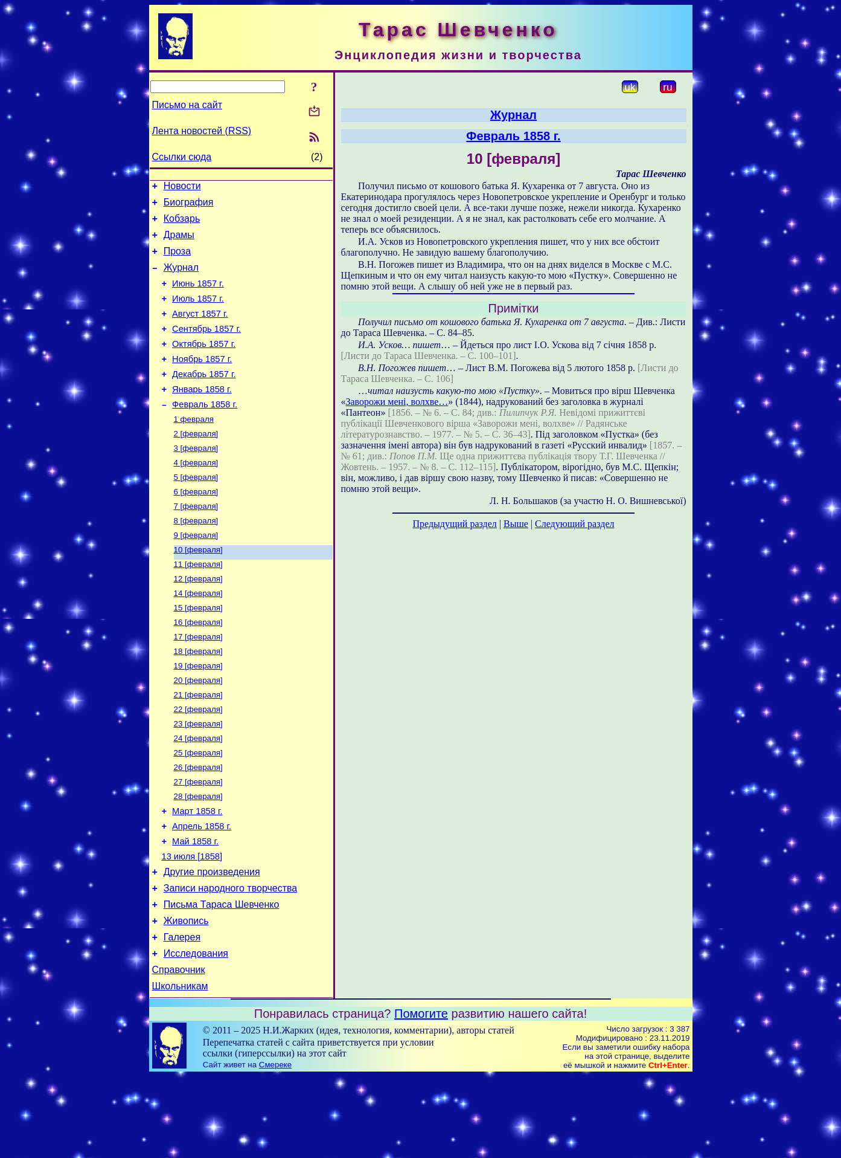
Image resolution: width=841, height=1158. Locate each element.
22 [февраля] (198, 761)
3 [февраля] (196, 479)
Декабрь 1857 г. (204, 398)
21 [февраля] (198, 746)
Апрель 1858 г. (201, 889)
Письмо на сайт (187, 105)
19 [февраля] (198, 714)
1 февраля (194, 447)
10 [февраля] (198, 589)
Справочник (178, 1049)
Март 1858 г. (197, 873)
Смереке (275, 1146)
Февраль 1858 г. (204, 431)
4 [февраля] (196, 494)
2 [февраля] (196, 463)
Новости (182, 188)
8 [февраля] (196, 557)
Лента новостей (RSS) (202, 131)
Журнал (181, 278)
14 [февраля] (198, 636)
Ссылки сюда (182, 157)
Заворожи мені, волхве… (397, 401)
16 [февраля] (198, 667)
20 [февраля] (198, 730)
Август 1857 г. (200, 330)
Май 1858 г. (195, 906)
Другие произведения (212, 941)
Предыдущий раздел (455, 524)
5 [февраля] (196, 510)
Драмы (179, 242)
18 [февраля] (198, 699)
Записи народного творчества (231, 959)
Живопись (186, 995)
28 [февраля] (198, 856)
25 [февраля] (198, 809)
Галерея (182, 1013)
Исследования (196, 1031)
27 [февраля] (198, 840)
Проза (177, 260)
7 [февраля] (196, 541)
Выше (516, 524)
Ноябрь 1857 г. (202, 381)
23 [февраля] (198, 777)
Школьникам (180, 1068)
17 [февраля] (198, 683)
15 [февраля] (198, 651)
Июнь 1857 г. (198, 296)
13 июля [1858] (192, 923)
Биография (189, 206)
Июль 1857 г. (198, 313)
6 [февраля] (196, 526)
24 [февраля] (198, 793)
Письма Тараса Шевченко (222, 977)
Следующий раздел (574, 524)
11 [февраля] (198, 604)
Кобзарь (182, 224)
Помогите (421, 1095)
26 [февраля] (198, 824)
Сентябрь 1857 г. (206, 347)
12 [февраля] (198, 620)
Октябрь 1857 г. (203, 364)
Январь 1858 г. (202, 414)
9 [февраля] (196, 573)
